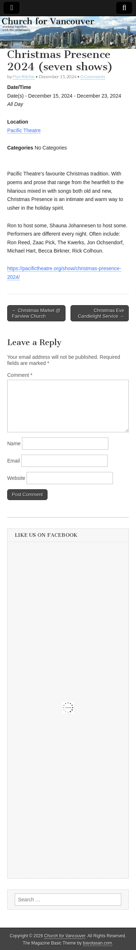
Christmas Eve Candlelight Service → (101, 313)
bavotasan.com (97, 943)
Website (16, 478)
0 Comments (93, 76)
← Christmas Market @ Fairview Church (36, 313)
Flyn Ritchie (24, 76)
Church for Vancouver (64, 935)
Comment (19, 375)
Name (14, 443)
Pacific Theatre (24, 130)
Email (13, 461)
